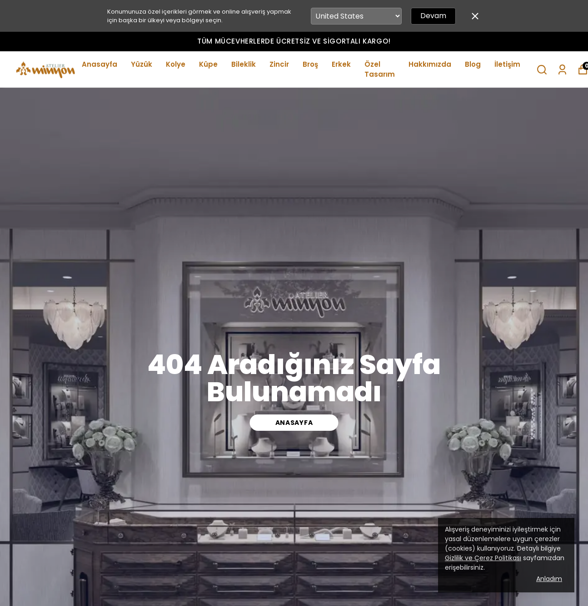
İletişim (507, 64)
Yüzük (141, 64)
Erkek (341, 64)
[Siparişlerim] (562, 69)
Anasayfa (99, 64)
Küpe (208, 64)
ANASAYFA (294, 422)
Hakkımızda (430, 64)
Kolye (175, 64)
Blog (473, 64)
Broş (310, 64)
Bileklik (243, 64)
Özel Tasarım (379, 69)
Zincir (279, 64)
